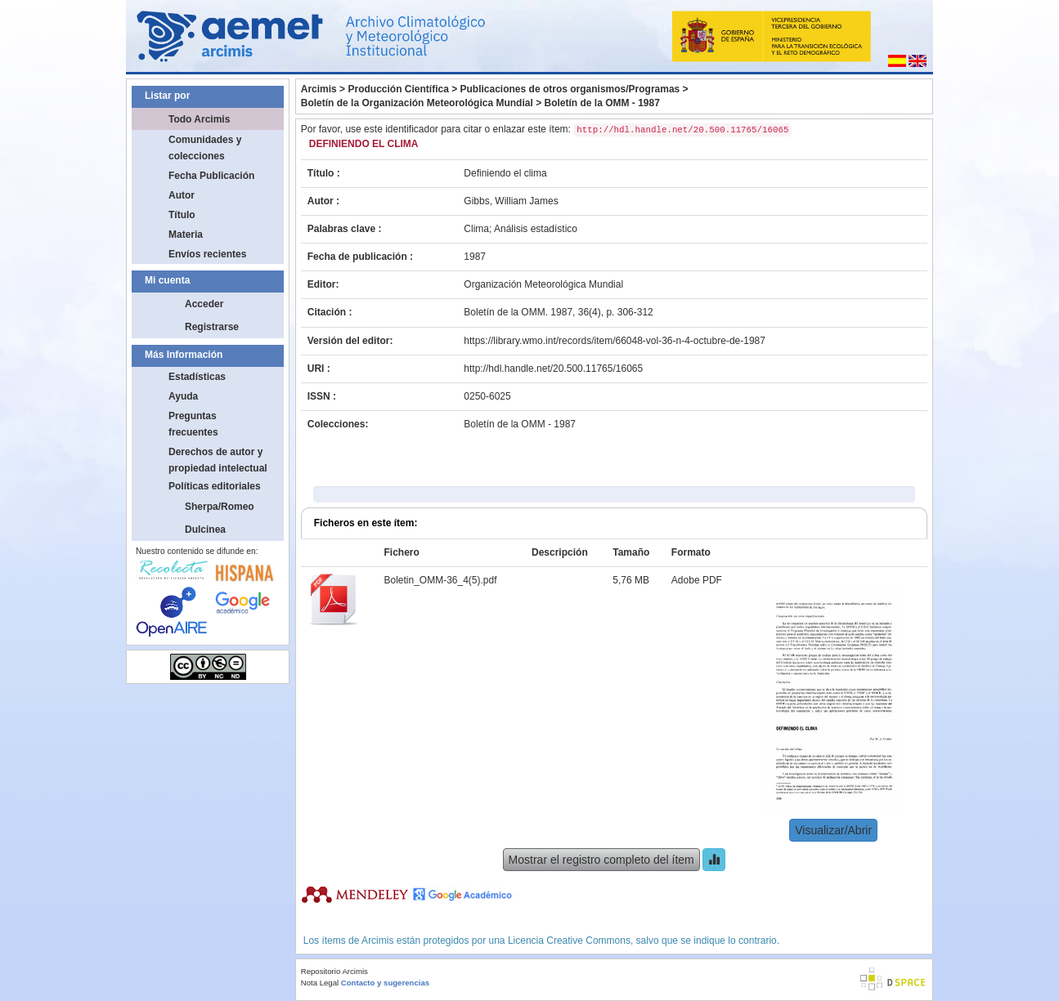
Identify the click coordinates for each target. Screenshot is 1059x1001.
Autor (181, 195)
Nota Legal (320, 982)
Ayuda (183, 396)
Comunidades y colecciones (204, 148)
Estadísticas (197, 376)
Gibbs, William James (511, 201)
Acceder (204, 304)
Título (181, 215)
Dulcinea (205, 529)
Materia (185, 234)
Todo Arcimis (199, 119)
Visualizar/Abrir (833, 830)
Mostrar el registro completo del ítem (601, 859)
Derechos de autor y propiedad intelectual (217, 460)
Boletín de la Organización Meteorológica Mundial (417, 103)
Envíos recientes (207, 254)
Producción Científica (398, 89)
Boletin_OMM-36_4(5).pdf (440, 580)
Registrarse (212, 327)
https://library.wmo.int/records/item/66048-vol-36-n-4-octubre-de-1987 (614, 340)
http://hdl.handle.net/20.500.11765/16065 (553, 368)
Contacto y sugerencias (385, 982)
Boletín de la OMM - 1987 (601, 103)
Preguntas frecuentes (193, 424)
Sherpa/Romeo (219, 506)
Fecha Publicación (211, 175)
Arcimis (319, 89)
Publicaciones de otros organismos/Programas (570, 89)
